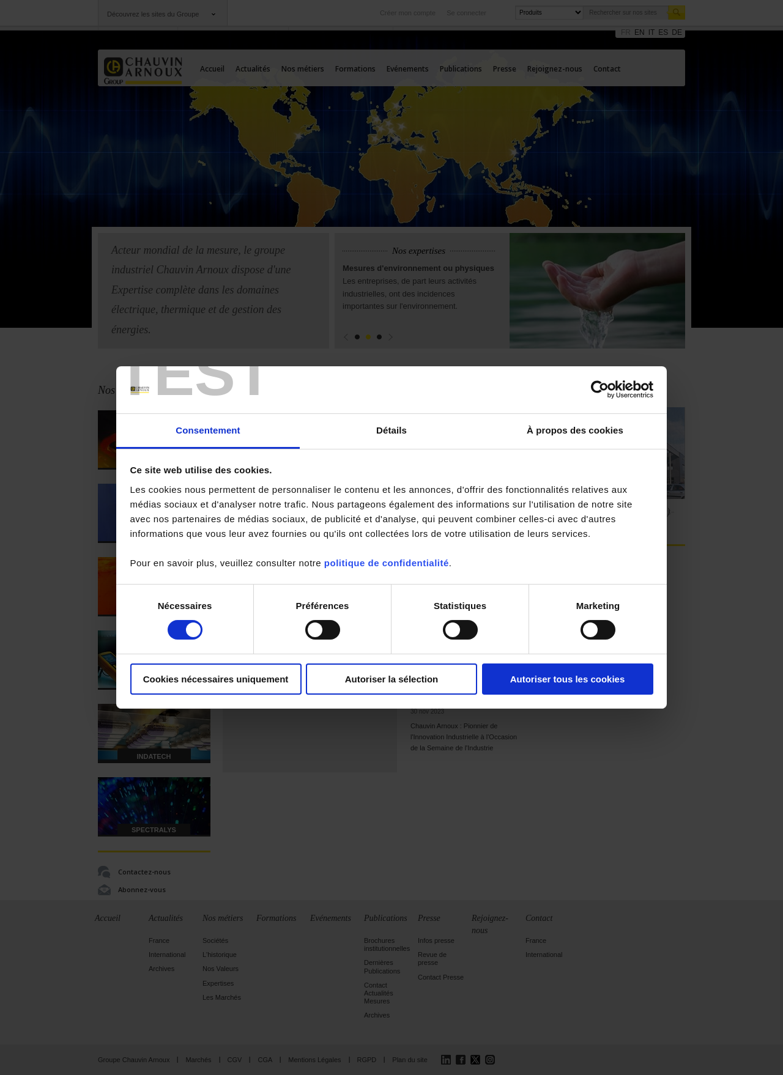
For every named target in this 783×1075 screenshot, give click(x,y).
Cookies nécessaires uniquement (216, 679)
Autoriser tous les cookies (567, 679)
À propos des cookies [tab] (575, 430)
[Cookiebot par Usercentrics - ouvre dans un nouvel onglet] (599, 389)
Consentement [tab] (208, 430)
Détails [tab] (391, 430)
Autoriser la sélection (392, 679)
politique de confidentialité (386, 563)
